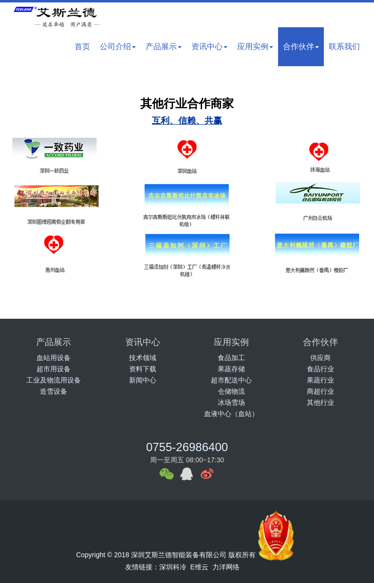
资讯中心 (209, 46)
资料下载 (142, 369)
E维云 (199, 567)
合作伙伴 (301, 46)
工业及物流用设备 (53, 380)
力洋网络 (226, 567)
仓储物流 (231, 391)
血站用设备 (54, 358)
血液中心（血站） (231, 414)
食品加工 (231, 358)
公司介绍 (118, 46)
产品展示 (164, 46)
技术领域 (142, 358)
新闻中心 (142, 380)
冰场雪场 (231, 402)
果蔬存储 (231, 369)
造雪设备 (53, 391)
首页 (82, 46)
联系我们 (344, 46)
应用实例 (255, 46)
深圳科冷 (173, 567)
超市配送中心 (231, 380)
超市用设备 (54, 369)
